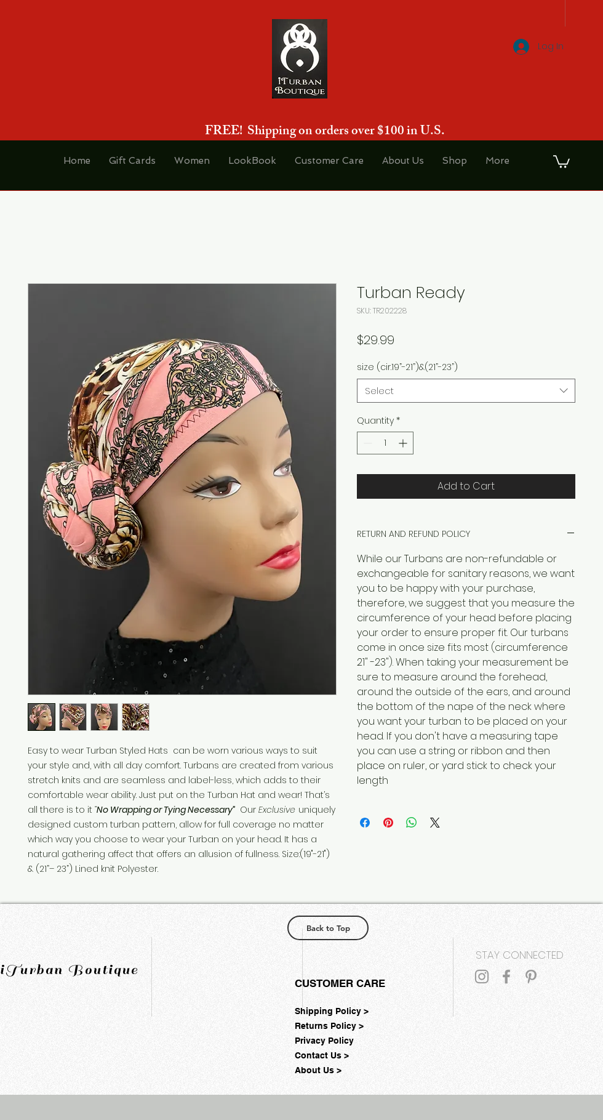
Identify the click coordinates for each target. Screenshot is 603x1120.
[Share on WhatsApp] (411, 822)
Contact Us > (322, 1055)
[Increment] (404, 443)
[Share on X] (435, 822)
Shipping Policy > (332, 1011)
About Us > (318, 1070)
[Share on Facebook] (364, 822)
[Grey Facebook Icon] (506, 976)
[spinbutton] (385, 443)
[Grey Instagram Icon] (482, 976)
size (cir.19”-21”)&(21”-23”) (407, 367)
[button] (561, 161)
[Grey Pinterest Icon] (531, 976)
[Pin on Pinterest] (388, 822)
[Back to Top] (328, 928)
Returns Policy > (329, 1026)
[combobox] (466, 391)
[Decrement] (366, 443)
